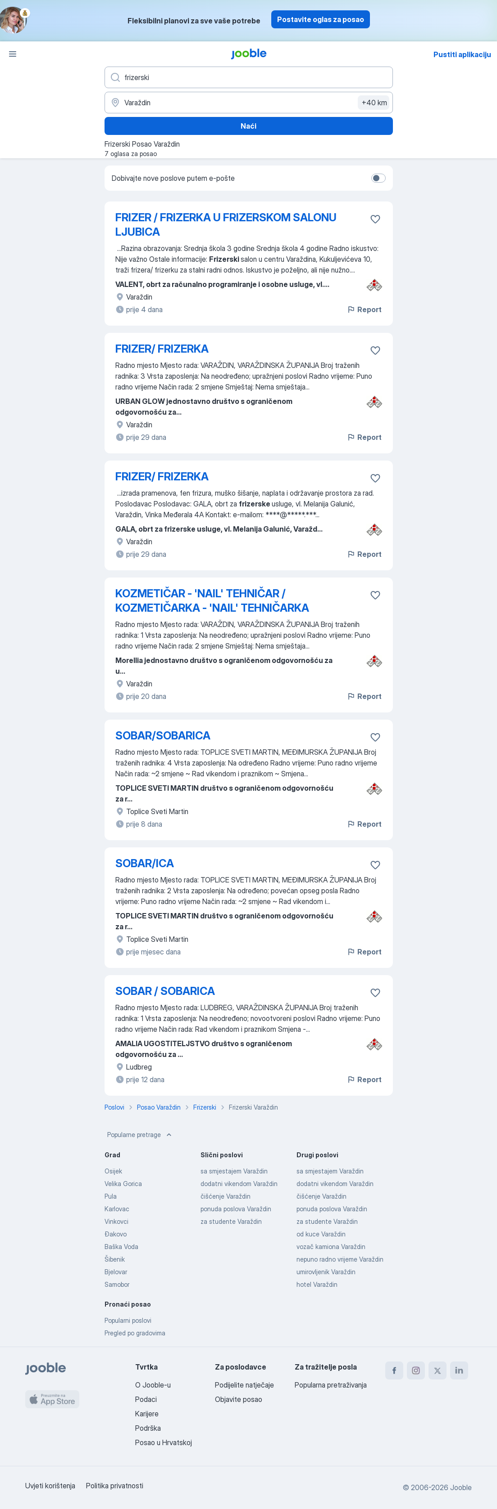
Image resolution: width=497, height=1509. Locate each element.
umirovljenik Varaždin (326, 1272)
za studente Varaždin (231, 1221)
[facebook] (394, 1370)
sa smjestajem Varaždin (234, 1171)
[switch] (378, 178)
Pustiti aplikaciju (462, 54)
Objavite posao (238, 1399)
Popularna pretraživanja (331, 1384)
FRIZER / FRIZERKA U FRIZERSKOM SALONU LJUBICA (226, 224)
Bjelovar (116, 1272)
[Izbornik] (13, 54)
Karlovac (117, 1209)
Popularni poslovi (128, 1320)
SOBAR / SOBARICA (165, 991)
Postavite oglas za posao (320, 19)
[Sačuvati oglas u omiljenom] (375, 219)
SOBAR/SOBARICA (162, 735)
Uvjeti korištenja (50, 1485)
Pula (111, 1196)
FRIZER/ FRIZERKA (162, 348)
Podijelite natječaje (244, 1384)
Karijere (147, 1413)
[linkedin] (459, 1370)
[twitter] (438, 1370)
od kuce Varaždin (321, 1234)
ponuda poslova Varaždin (236, 1209)
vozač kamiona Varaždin (330, 1246)
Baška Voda (121, 1246)
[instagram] (416, 1370)
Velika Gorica (123, 1183)
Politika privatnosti (114, 1485)
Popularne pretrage (140, 1134)
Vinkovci (116, 1221)
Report (364, 309)
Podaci (146, 1399)
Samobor (117, 1284)
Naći (248, 125)
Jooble (461, 1487)
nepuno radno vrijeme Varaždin (339, 1259)
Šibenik (115, 1259)
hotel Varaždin (316, 1284)
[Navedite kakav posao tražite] (249, 77)
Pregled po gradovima (135, 1333)
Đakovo (116, 1234)
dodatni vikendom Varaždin (239, 1183)
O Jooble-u (153, 1384)
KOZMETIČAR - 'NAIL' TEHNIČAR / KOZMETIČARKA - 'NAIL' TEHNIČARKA (212, 600)
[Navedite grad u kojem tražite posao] (249, 102)
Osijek (113, 1171)
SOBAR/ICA (144, 863)
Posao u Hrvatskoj (163, 1442)
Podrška (148, 1428)
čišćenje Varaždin (226, 1196)
